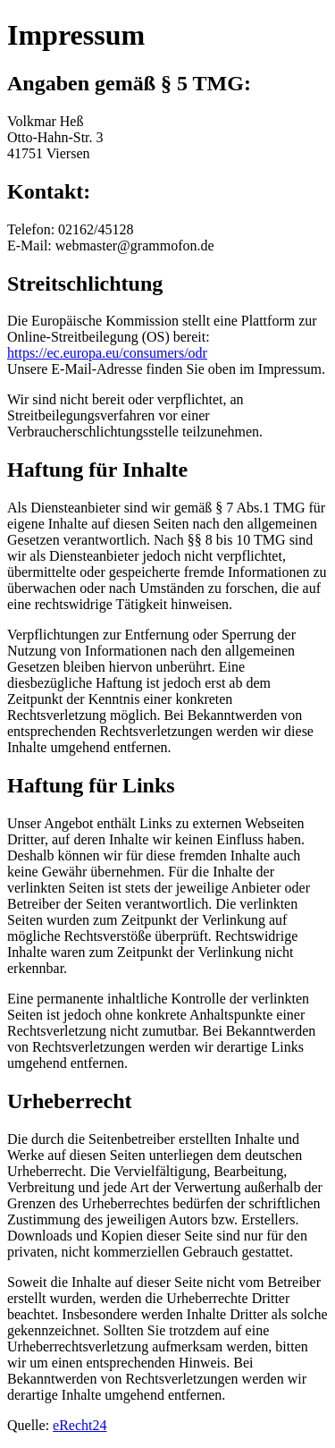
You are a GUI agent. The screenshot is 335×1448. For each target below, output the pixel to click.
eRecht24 (79, 1425)
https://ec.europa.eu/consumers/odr (107, 352)
